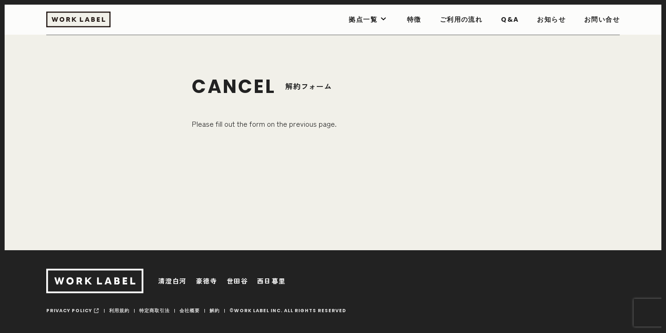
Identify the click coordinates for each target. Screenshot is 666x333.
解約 (215, 310)
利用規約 (119, 310)
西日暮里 (271, 280)
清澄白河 (172, 280)
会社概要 (189, 310)
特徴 (414, 19)
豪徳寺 (206, 280)
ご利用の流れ (461, 19)
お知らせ (551, 19)
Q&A (509, 19)
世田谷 (237, 280)
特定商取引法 (154, 310)
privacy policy (69, 310)
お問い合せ (602, 19)
